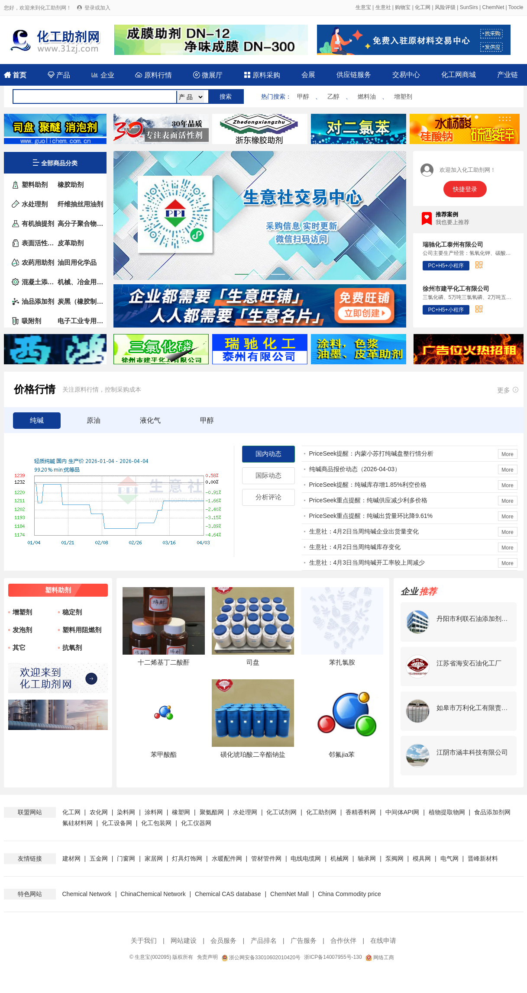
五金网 (99, 858)
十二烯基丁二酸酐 (164, 662)
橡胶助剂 (71, 184)
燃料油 (367, 96)
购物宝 (403, 7)
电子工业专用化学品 (81, 321)
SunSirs (469, 7)
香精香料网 (361, 812)
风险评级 (445, 7)
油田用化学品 (77, 262)
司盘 (252, 662)
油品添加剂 (38, 301)
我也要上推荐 (452, 222)
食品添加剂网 (492, 812)
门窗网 (126, 858)
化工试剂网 (281, 812)
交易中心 (406, 74)
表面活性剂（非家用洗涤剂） (39, 243)
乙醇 (333, 96)
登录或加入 (97, 8)
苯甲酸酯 (164, 754)
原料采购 (262, 75)
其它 (19, 647)
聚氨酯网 (212, 812)
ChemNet (493, 7)
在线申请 (383, 940)
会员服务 (223, 940)
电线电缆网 (306, 858)
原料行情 (153, 75)
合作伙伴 (343, 940)
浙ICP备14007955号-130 (333, 957)
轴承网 (367, 858)
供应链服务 (353, 74)
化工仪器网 (196, 822)
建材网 (71, 858)
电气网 (449, 858)
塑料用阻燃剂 (81, 630)
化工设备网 (117, 822)
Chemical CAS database (228, 893)
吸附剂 (31, 321)
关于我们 (144, 940)
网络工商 (379, 957)
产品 (59, 75)
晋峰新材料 (483, 858)
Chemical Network (87, 893)
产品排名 (264, 940)
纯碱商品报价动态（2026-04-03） (355, 469)
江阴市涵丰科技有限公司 (472, 752)
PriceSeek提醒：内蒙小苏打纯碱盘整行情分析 (371, 453)
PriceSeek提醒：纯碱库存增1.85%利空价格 (368, 484)
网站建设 (184, 940)
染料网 (126, 812)
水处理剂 (35, 204)
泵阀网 (394, 858)
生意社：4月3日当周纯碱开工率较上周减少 (367, 562)
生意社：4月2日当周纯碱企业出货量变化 (364, 531)
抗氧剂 (72, 647)
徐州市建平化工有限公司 (456, 288)
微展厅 (208, 75)
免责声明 (207, 957)
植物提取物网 (447, 812)
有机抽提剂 (38, 223)
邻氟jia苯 (342, 754)
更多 (508, 390)
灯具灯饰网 (187, 858)
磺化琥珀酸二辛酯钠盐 (252, 754)
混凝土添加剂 (39, 282)
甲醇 (303, 96)
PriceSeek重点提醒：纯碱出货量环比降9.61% (371, 515)
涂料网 (154, 812)
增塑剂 (403, 96)
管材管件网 (266, 858)
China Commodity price (349, 893)
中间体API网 (402, 812)
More (507, 454)
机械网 (339, 858)
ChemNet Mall (289, 893)
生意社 (383, 7)
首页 (15, 75)
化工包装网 (156, 822)
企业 (102, 75)
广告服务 (304, 940)
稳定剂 (72, 612)
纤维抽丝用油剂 (80, 204)
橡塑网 (181, 812)
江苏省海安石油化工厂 (468, 663)
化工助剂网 (321, 812)
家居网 (154, 858)
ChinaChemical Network (153, 893)
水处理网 (245, 812)
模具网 (422, 858)
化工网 (422, 7)
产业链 (507, 74)
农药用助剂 (38, 262)
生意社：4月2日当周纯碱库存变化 (355, 546)
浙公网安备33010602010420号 (261, 957)
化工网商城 (458, 74)
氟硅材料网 (77, 822)
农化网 (99, 812)
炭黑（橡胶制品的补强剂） (81, 301)
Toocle (516, 7)
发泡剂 (22, 630)
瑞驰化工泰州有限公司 (453, 244)
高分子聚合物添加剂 (81, 223)
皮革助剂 (71, 243)
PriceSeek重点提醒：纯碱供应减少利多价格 (368, 500)
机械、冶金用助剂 (81, 282)
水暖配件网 (227, 858)
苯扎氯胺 (342, 662)
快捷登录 (465, 189)
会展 (308, 74)
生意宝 (363, 7)
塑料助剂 (35, 184)
